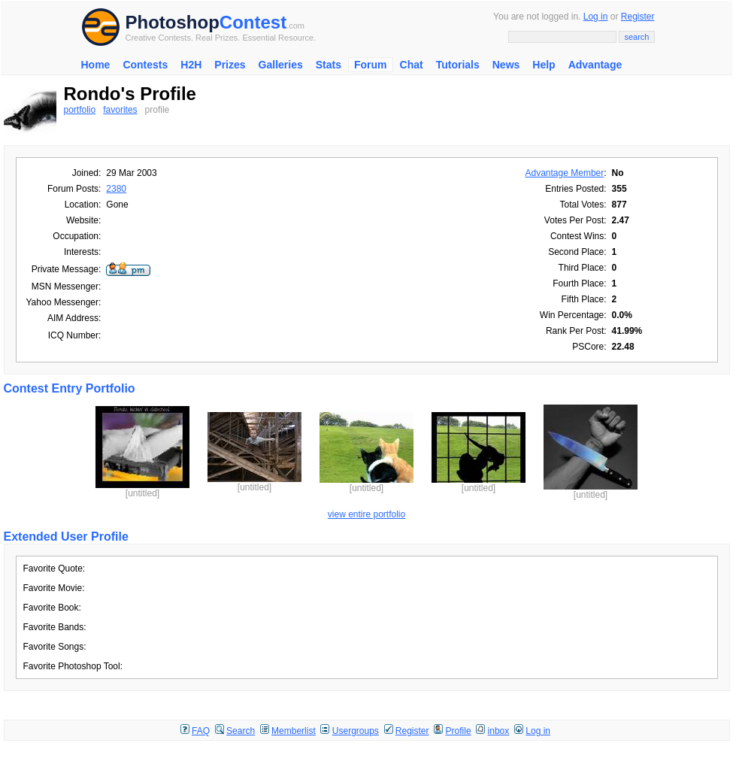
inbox (499, 731)
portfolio (80, 110)
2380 (116, 188)
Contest (253, 22)
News (506, 65)
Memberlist (293, 731)
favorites (120, 110)
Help (543, 65)
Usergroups (355, 731)
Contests (145, 65)
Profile (458, 731)
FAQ (201, 731)
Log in (595, 16)
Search (240, 731)
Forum (370, 65)
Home (96, 65)
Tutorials (458, 65)
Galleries (281, 65)
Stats (328, 65)
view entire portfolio (366, 514)
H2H (190, 65)
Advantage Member (565, 173)
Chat (411, 65)
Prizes (229, 65)
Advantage (595, 65)
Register (638, 16)
